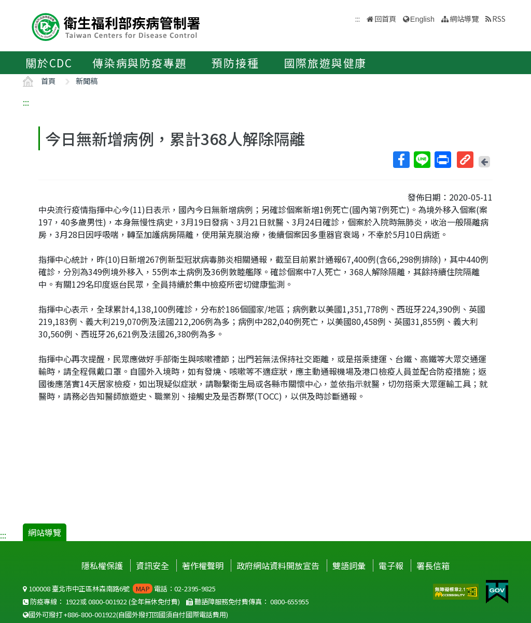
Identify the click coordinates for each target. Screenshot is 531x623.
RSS (499, 18)
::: (26, 102)
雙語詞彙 (349, 565)
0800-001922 (107, 601)
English (422, 19)
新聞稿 (86, 80)
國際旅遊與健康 (325, 62)
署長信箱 (433, 565)
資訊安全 (152, 565)
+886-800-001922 (90, 614)
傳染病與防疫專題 (139, 62)
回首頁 (385, 18)
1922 (72, 601)
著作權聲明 (202, 565)
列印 (442, 159)
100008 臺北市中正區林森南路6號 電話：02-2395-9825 (119, 588)
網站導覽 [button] (464, 18)
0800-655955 (289, 601)
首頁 (48, 80)
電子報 (391, 565)
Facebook (401, 159)
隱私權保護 (102, 565)
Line (421, 159)
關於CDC (49, 62)
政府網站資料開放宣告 (277, 565)
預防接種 (235, 62)
